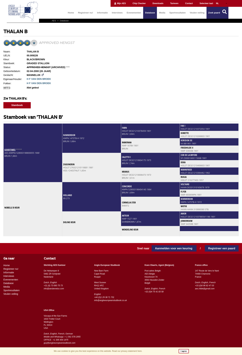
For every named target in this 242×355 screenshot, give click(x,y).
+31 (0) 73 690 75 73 (53, 285)
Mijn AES (120, 3)
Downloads (158, 3)
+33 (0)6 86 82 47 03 (204, 285)
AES (54, 21)
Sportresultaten (177, 12)
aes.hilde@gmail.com (204, 288)
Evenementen (134, 12)
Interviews (117, 12)
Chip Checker (139, 3)
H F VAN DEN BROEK (39, 79)
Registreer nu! (85, 12)
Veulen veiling (197, 12)
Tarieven (174, 3)
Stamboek (17, 105)
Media (162, 12)
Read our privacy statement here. (127, 351)
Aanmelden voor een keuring (174, 248)
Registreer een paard (221, 248)
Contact (189, 3)
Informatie (102, 12)
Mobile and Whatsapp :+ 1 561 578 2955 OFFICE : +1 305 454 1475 (62, 338)
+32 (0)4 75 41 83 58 (154, 292)
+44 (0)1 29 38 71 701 (104, 297)
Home (71, 12)
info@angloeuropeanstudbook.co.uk (110, 300)
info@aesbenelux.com (54, 288)
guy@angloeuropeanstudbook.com (59, 343)
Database (150, 12)
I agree (184, 351)
